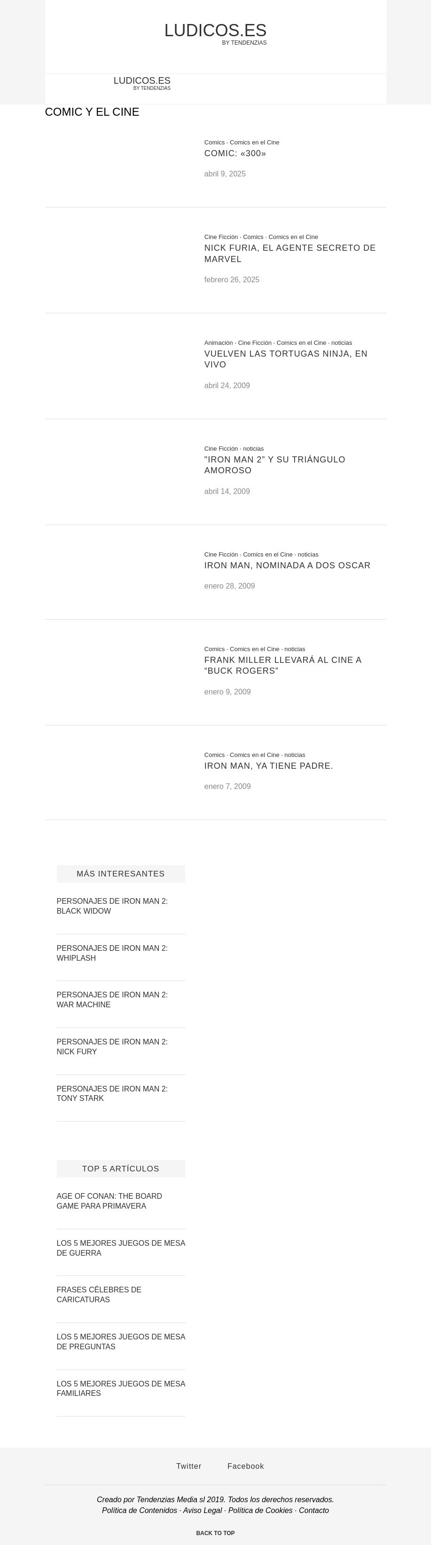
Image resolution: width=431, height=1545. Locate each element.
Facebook (241, 1466)
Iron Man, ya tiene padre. (269, 766)
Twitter (184, 1466)
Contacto (314, 1510)
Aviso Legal (202, 1510)
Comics (214, 142)
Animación (218, 342)
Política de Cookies (260, 1510)
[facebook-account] (373, 90)
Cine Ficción (221, 236)
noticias (341, 342)
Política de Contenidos (139, 1510)
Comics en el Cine (255, 142)
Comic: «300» (235, 153)
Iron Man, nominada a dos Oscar (287, 565)
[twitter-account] (358, 90)
